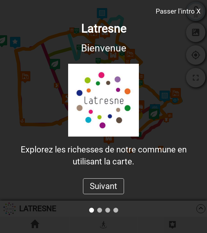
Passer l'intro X (178, 11)
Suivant (103, 186)
